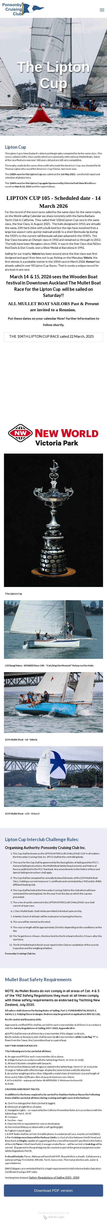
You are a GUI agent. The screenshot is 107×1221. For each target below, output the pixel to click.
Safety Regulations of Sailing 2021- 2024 (54, 1177)
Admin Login (53, 1217)
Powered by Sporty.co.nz (53, 1212)
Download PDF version (53, 1190)
